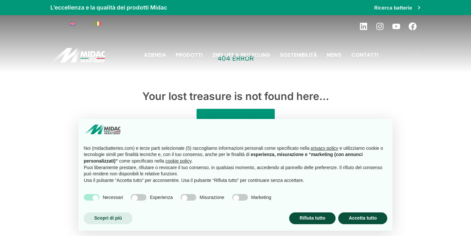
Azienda (155, 55)
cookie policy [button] (178, 161)
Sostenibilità (298, 55)
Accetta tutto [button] (363, 218)
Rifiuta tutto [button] (312, 218)
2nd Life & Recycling (241, 55)
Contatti (364, 55)
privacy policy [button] (324, 148)
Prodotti (189, 55)
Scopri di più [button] (108, 218)
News (334, 55)
